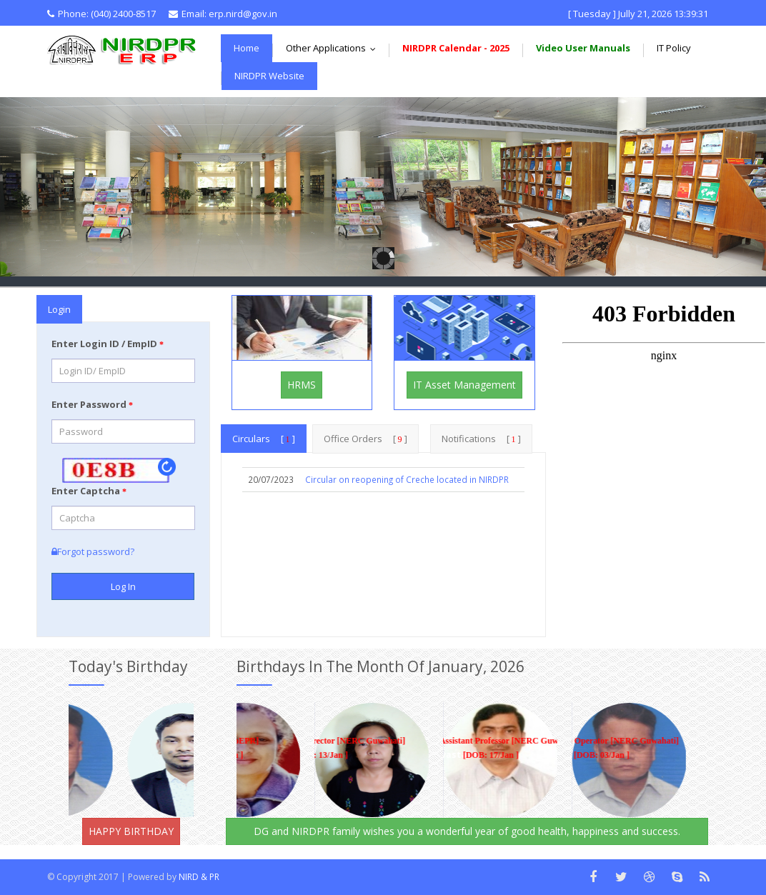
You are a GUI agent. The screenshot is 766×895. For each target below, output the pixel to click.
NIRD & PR (199, 877)
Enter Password (92, 404)
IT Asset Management (464, 384)
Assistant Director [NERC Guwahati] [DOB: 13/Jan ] (310, 748)
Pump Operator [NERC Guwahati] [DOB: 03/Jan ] (592, 748)
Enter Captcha (88, 490)
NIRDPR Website (269, 75)
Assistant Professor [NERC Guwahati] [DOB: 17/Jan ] (481, 748)
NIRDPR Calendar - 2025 (455, 47)
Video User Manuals (583, 47)
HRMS (301, 384)
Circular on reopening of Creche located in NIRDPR (407, 479)
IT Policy (674, 47)
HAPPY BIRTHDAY (131, 831)
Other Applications (334, 47)
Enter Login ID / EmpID (107, 343)
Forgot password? (92, 551)
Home (246, 47)
